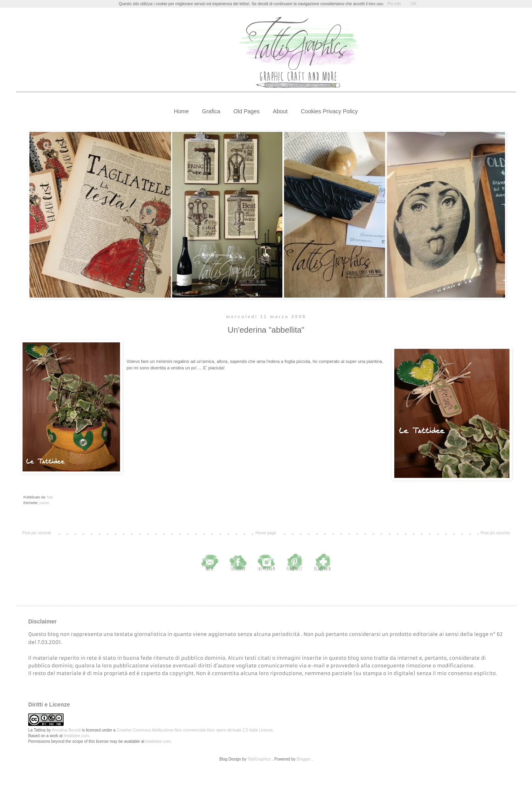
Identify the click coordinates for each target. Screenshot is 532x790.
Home (181, 111)
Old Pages (246, 111)
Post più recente (36, 533)
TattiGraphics (259, 759)
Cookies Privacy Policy (329, 111)
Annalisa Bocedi (66, 730)
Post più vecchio (495, 533)
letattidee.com (76, 736)
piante (44, 503)
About (280, 111)
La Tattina (37, 730)
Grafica (211, 111)
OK (413, 4)
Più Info (394, 4)
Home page (265, 533)
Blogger (304, 759)
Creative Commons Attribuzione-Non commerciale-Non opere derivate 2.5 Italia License (194, 730)
